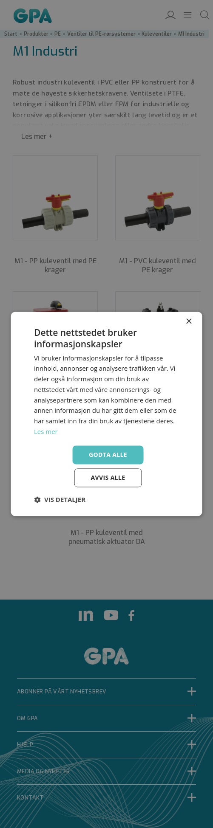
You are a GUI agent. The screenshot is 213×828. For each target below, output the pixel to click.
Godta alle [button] (108, 455)
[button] (59, 500)
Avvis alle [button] (108, 478)
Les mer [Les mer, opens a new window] (46, 431)
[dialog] (106, 414)
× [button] (188, 321)
